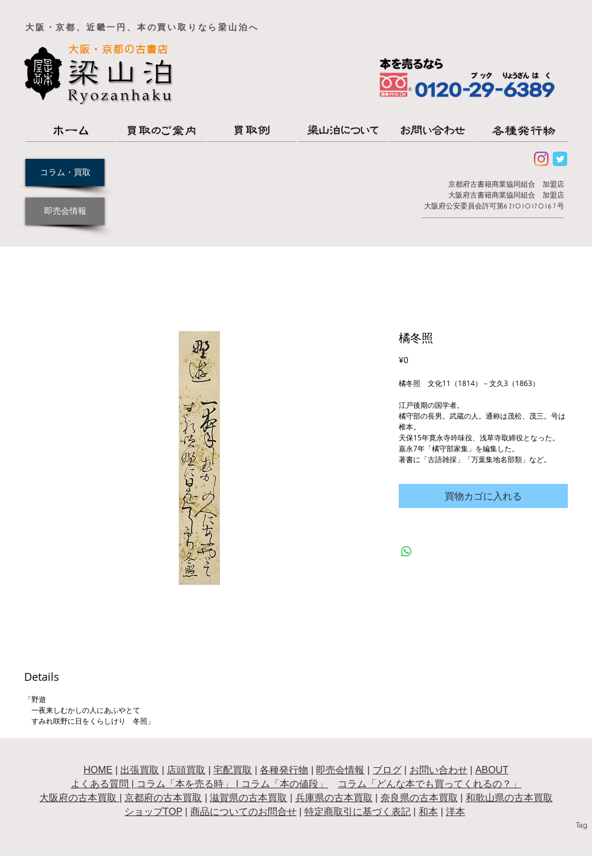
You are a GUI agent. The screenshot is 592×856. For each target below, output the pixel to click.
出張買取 (139, 770)
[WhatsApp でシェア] (406, 551)
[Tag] (581, 825)
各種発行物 (284, 770)
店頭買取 (186, 770)
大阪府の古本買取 (79, 798)
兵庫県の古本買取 (334, 798)
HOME (97, 770)
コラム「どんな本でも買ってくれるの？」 (429, 784)
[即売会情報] (65, 211)
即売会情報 (340, 770)
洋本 (455, 811)
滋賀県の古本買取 (248, 798)
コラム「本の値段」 (284, 784)
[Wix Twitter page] (560, 159)
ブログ (387, 770)
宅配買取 (232, 770)
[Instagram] (541, 159)
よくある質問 (100, 784)
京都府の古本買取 (163, 798)
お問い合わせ (439, 770)
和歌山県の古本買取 (509, 798)
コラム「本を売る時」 (185, 784)
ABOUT (492, 770)
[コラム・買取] (65, 172)
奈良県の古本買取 (419, 798)
